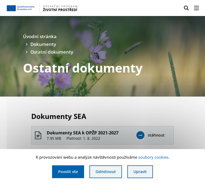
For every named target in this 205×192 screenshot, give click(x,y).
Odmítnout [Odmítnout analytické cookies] (106, 171)
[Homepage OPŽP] (49, 8)
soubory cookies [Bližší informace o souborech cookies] (153, 157)
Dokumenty (43, 44)
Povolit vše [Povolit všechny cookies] (68, 171)
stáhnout (156, 135)
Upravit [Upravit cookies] (140, 171)
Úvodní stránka (40, 36)
